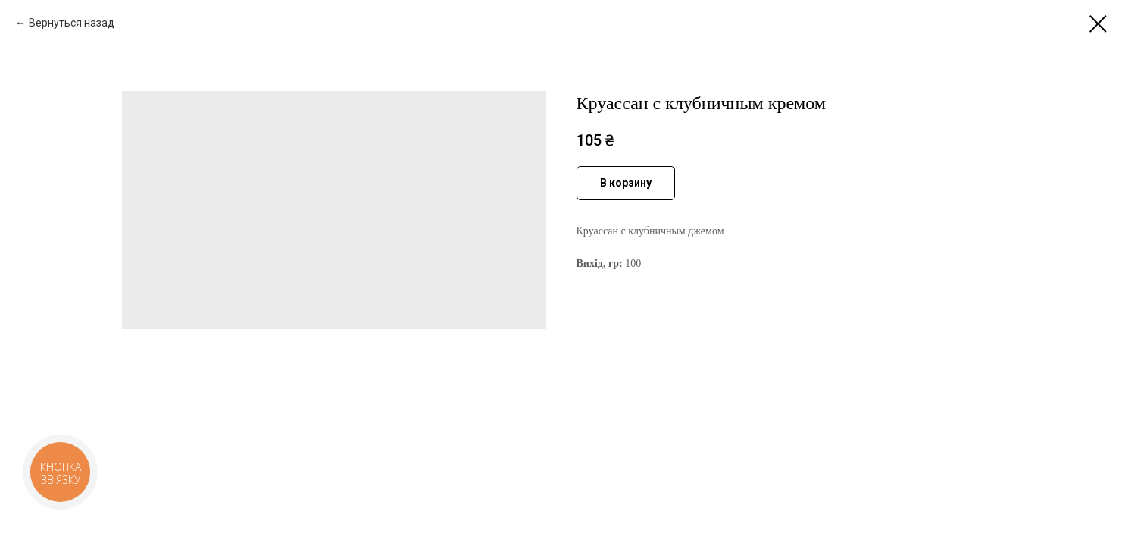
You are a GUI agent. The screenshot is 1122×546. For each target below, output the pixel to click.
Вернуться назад (71, 23)
